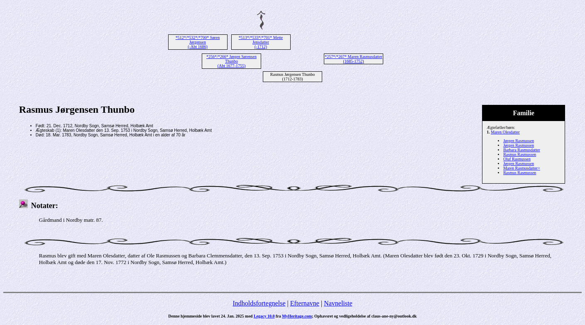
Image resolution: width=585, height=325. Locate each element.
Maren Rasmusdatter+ (521, 168)
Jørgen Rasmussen (518, 140)
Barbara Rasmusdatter (521, 150)
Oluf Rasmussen (517, 159)
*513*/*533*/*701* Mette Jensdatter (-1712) (261, 42)
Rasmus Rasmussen (519, 154)
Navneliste (338, 303)
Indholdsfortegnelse (259, 303)
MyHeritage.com (297, 316)
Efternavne (304, 303)
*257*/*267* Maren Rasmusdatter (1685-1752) (353, 58)
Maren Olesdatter (505, 132)
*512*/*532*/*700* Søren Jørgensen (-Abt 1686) (198, 42)
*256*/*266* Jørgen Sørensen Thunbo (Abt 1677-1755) (231, 61)
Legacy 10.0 (264, 316)
